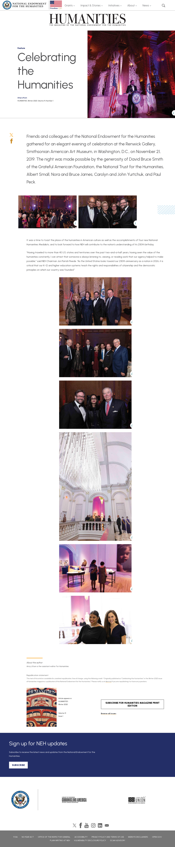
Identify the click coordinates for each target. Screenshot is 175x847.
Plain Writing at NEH (60, 840)
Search (163, 5)
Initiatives (113, 5)
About (131, 5)
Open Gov (157, 837)
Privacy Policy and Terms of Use (108, 837)
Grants (69, 5)
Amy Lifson (22, 98)
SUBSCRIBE (18, 765)
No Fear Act (28, 837)
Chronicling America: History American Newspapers (74, 800)
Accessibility (81, 837)
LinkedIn (100, 825)
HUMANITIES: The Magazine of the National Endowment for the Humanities (87, 20)
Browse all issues (108, 713)
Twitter (11, 135)
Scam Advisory (117, 840)
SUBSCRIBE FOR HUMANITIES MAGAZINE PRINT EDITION (132, 704)
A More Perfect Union (137, 799)
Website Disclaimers (138, 837)
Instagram (93, 825)
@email (109, 681)
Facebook (11, 141)
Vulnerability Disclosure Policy (90, 840)
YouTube (86, 825)
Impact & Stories (90, 5)
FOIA (15, 837)
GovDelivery (107, 825)
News (146, 5)
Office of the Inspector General (54, 837)
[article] (58, 707)
